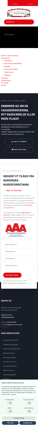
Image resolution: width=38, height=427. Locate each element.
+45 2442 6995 (11, 322)
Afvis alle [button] (10, 423)
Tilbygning (7, 75)
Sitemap (4, 327)
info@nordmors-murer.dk (14, 324)
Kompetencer (5, 58)
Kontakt (3, 85)
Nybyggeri (7, 66)
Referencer (4, 78)
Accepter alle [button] (27, 423)
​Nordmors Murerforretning (9, 55)
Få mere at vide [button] (19, 418)
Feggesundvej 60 (6, 315)
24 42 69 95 (28, 205)
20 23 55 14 (10, 208)
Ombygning (7, 60)
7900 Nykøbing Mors (7, 317)
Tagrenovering (8, 72)
